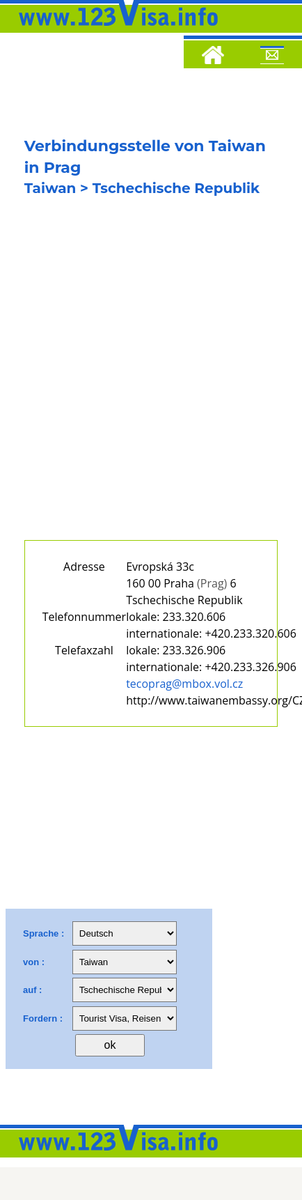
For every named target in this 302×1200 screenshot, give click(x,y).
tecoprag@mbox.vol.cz (184, 683)
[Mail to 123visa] (272, 57)
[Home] (213, 57)
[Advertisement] (130, 380)
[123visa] (115, 30)
